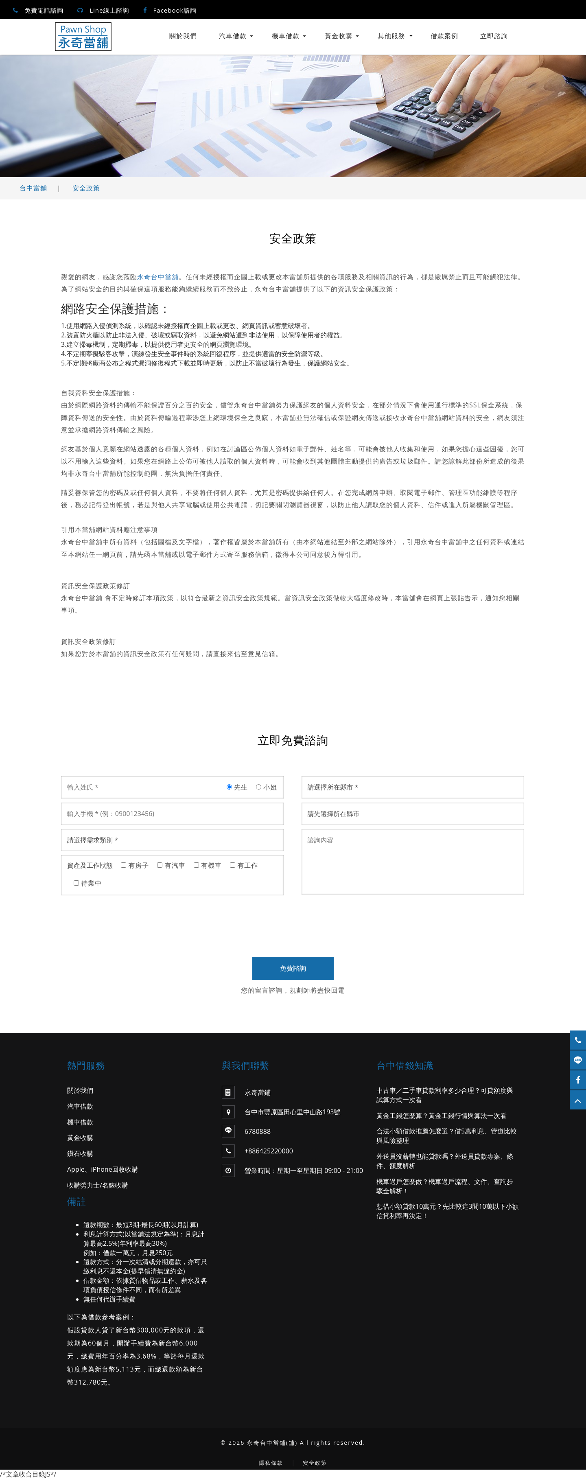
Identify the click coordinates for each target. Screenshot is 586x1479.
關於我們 (183, 35)
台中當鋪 (33, 188)
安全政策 (86, 188)
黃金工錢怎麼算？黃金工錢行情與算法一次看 (441, 1115)
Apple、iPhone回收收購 (102, 1169)
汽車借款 (233, 35)
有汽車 (171, 865)
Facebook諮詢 (175, 10)
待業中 (88, 883)
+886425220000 (269, 1150)
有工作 (244, 865)
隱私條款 (271, 1462)
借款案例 (444, 35)
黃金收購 (338, 35)
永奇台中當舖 (158, 276)
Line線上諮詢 (109, 10)
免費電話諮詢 (43, 10)
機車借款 (286, 35)
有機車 (208, 865)
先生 (237, 787)
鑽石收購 (80, 1153)
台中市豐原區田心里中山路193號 (281, 1111)
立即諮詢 (494, 35)
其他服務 (395, 35)
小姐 (266, 787)
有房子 (135, 865)
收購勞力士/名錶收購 (97, 1185)
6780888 (258, 1131)
